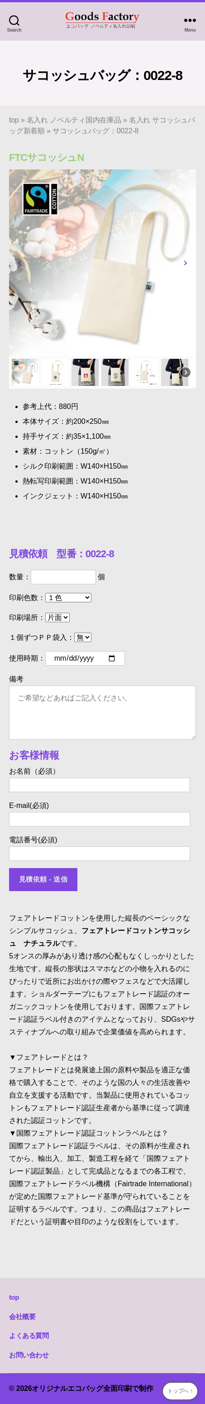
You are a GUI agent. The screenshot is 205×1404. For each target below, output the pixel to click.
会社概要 (22, 1316)
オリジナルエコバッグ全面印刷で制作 (92, 1388)
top (14, 120)
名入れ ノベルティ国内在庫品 (74, 120)
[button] (19, 263)
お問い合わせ (29, 1355)
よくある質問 (29, 1335)
